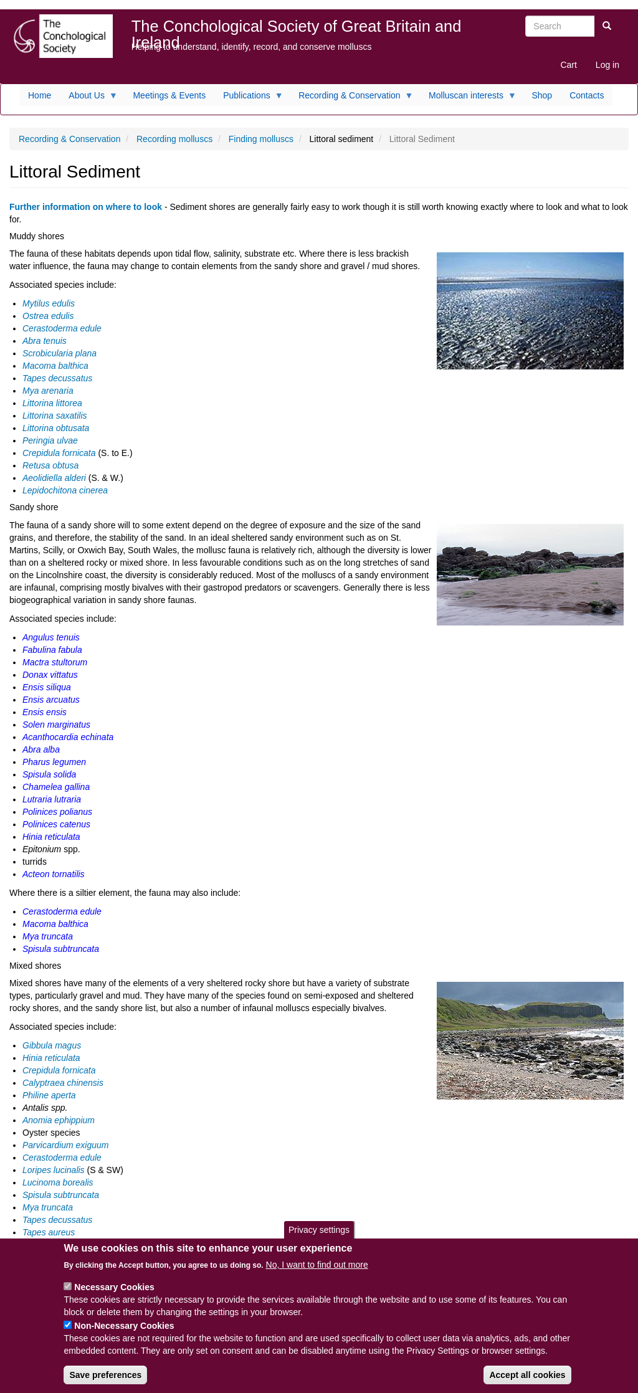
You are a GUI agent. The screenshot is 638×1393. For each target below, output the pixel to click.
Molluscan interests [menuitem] (468, 98)
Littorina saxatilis (54, 416)
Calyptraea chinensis (62, 1083)
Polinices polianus (57, 812)
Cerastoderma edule (62, 328)
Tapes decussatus (57, 378)
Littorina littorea (52, 403)
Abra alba (41, 749)
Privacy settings (319, 1240)
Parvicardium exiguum (65, 1145)
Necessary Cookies (114, 1298)
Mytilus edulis (48, 303)
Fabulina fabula (52, 650)
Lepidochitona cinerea (65, 490)
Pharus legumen (54, 762)
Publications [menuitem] (248, 98)
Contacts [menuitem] (586, 95)
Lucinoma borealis (57, 1182)
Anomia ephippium (58, 1120)
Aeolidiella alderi (54, 478)
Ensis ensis (44, 712)
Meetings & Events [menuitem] (169, 95)
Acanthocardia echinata (67, 737)
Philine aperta (49, 1095)
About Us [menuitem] (89, 98)
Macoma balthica (55, 366)
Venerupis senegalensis (68, 1245)
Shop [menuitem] (541, 95)
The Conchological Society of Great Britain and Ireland (296, 28)
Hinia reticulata (51, 837)
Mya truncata (47, 936)
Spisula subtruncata (60, 949)
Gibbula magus (51, 1045)
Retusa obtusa (50, 465)
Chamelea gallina (56, 787)
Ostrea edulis (48, 316)
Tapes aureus (48, 1232)
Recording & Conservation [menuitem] (351, 98)
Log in (607, 65)
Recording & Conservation (69, 139)
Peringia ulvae (50, 440)
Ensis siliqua (46, 687)
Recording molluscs (174, 139)
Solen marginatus (56, 725)
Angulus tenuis (51, 637)
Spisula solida (49, 774)
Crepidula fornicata (59, 453)
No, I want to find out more (317, 1276)
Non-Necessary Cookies (124, 1337)
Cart (568, 65)
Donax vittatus (50, 675)
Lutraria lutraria (51, 799)
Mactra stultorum (54, 662)
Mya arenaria (48, 391)
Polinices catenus (56, 824)
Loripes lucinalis (53, 1170)
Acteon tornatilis (54, 874)
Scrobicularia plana (59, 353)
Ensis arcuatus (51, 700)
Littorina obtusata (55, 428)
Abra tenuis (44, 341)
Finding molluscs (261, 139)
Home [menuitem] (39, 95)
